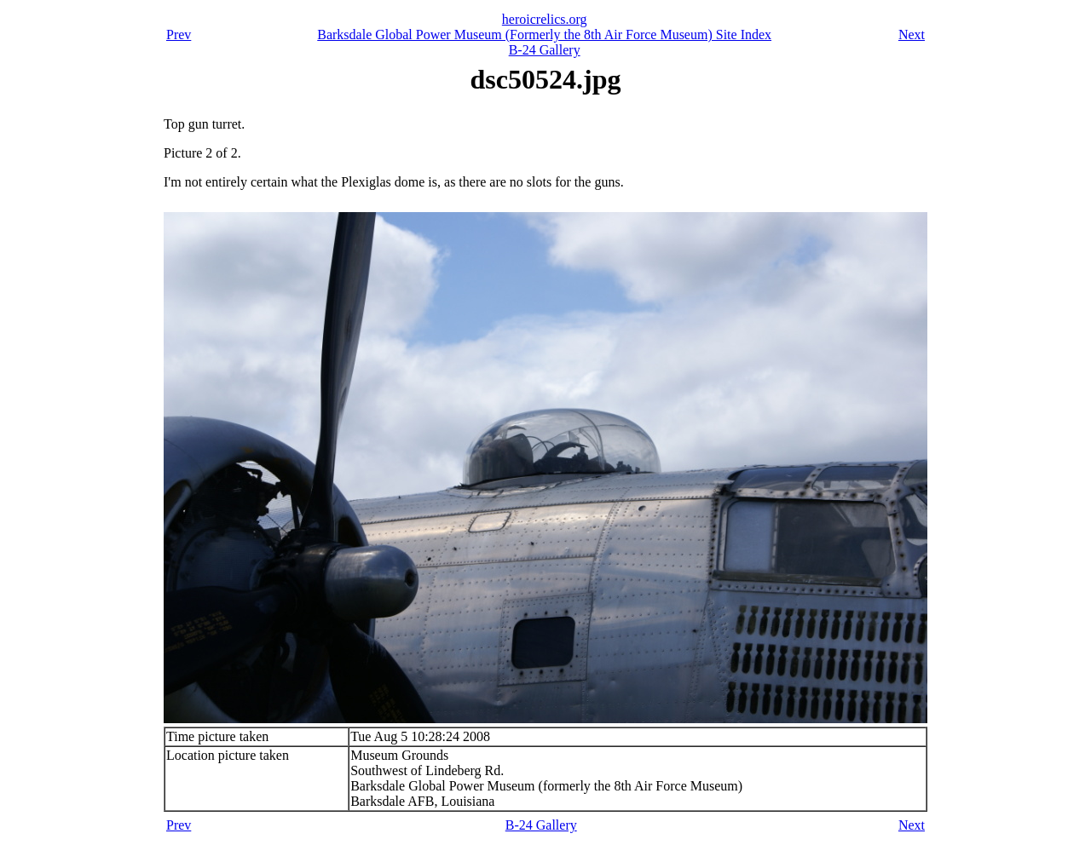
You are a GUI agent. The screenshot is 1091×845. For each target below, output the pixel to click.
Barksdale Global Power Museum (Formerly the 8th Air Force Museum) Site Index (544, 34)
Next (911, 34)
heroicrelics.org (544, 19)
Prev (178, 34)
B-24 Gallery (544, 50)
